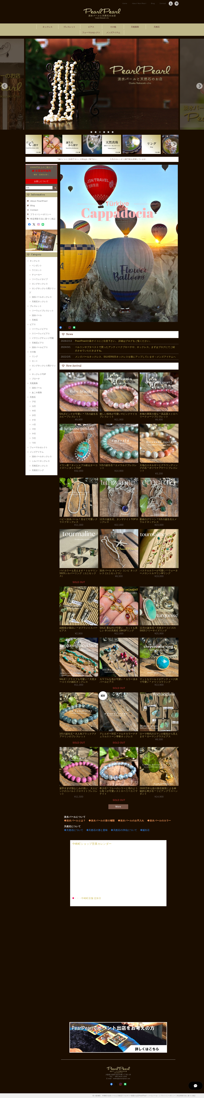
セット (35, 361)
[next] (199, 86)
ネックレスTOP (39, 374)
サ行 (34, 411)
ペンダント (37, 265)
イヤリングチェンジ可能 (43, 338)
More (118, 806)
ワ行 (34, 443)
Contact (163, 3)
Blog (153, 3)
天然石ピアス (38, 343)
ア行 (34, 401)
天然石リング (38, 470)
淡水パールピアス (40, 347)
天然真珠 (135, 27)
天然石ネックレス (40, 301)
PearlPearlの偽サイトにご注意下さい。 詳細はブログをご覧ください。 (113, 341)
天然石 (157, 27)
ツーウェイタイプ (40, 279)
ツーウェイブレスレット (43, 310)
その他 (113, 27)
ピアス (91, 27)
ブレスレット (69, 27)
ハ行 (34, 424)
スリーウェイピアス (41, 333)
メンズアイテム (113, 32)
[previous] (4, 86)
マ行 (34, 429)
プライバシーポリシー (40, 214)
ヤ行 (34, 433)
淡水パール (37, 315)
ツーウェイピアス (40, 329)
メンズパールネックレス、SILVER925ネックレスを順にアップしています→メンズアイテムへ (125, 357)
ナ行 (34, 420)
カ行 (34, 406)
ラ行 (34, 438)
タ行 (34, 415)
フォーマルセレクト (91, 32)
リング (35, 356)
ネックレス (47, 27)
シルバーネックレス (41, 461)
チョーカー (37, 275)
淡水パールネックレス (42, 297)
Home (124, 3)
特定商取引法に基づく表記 (43, 219)
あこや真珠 (37, 392)
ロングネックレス (40, 284)
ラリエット (37, 270)
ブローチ (36, 379)
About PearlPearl (139, 3)
